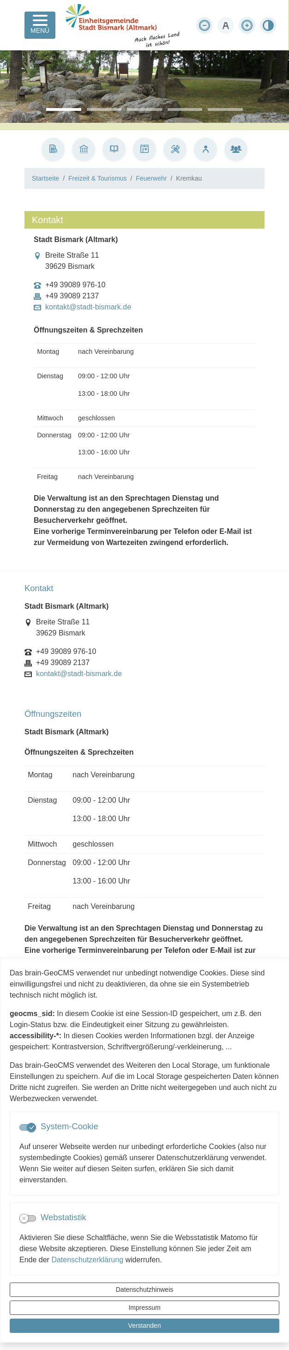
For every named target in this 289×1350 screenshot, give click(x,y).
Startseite (45, 178)
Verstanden (144, 1325)
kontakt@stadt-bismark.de (88, 307)
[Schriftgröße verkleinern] (204, 25)
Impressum (144, 1307)
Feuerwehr (151, 178)
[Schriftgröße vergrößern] (247, 25)
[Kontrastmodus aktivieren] (268, 25)
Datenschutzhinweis (145, 1289)
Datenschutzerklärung (87, 1260)
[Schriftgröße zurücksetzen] (225, 25)
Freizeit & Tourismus (97, 178)
